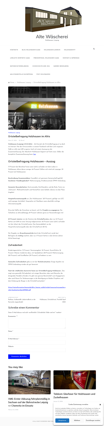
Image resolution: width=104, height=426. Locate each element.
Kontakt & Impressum (71, 58)
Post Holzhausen (43, 74)
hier (34, 154)
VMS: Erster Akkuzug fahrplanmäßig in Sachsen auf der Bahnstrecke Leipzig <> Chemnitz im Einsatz (29, 402)
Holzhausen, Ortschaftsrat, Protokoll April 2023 (53, 301)
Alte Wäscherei (52, 36)
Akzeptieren (62, 420)
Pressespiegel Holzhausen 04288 (46, 58)
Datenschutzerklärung (19, 66)
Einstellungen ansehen (93, 420)
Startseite (14, 50)
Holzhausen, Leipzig (14, 132)
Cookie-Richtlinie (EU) (41, 66)
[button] (100, 405)
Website (10, 346)
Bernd (22, 140)
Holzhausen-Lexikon (52, 50)
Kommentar (12, 316)
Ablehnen (77, 420)
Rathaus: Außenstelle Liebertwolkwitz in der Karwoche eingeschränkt (22, 301)
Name (10, 331)
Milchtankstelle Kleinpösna (21, 74)
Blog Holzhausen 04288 (31, 50)
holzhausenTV (69, 50)
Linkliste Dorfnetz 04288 (20, 58)
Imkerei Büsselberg (61, 66)
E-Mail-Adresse (13, 339)
